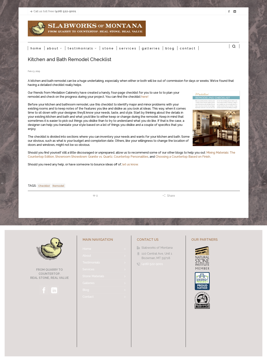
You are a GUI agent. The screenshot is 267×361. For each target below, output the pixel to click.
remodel (58, 185)
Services (88, 269)
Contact (88, 296)
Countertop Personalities (131, 156)
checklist (44, 185)
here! (145, 96)
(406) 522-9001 (152, 264)
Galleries (89, 283)
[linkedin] (235, 11)
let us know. (130, 164)
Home (87, 249)
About (87, 255)
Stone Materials (93, 276)
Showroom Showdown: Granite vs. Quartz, (84, 156)
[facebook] (229, 11)
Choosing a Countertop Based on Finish (183, 156)
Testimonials (91, 262)
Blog (86, 290)
